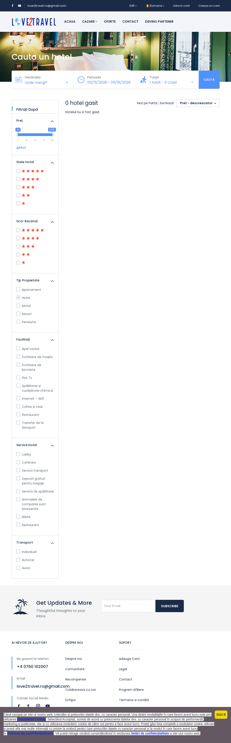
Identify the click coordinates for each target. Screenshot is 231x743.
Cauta (209, 79)
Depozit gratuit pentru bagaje (30, 481)
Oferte (110, 21)
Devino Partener (159, 21)
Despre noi (73, 659)
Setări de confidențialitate (150, 733)
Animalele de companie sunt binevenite (31, 504)
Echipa (70, 700)
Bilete (23, 517)
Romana (155, 6)
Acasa (69, 21)
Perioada (94, 77)
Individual (26, 552)
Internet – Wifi (30, 398)
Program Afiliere (131, 689)
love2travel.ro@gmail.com (47, 6)
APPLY (21, 148)
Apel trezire (27, 349)
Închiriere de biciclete (28, 367)
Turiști (154, 77)
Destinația (33, 77)
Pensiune (26, 322)
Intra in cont (181, 6)
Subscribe (169, 606)
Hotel (23, 298)
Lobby (23, 454)
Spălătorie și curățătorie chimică (34, 388)
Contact (130, 21)
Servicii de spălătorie (35, 491)
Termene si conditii (134, 700)
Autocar (25, 560)
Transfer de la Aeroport (30, 425)
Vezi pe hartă (147, 103)
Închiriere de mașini (34, 357)
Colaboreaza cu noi (80, 689)
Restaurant (27, 415)
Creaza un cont (209, 6)
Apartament (28, 289)
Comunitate (75, 669)
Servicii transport (32, 470)
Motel (23, 306)
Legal (123, 669)
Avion (23, 568)
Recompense (75, 679)
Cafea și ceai (29, 406)
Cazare (89, 21)
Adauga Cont (129, 659)
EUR (133, 6)
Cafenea (26, 462)
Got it (221, 714)
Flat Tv (24, 378)
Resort (24, 314)
